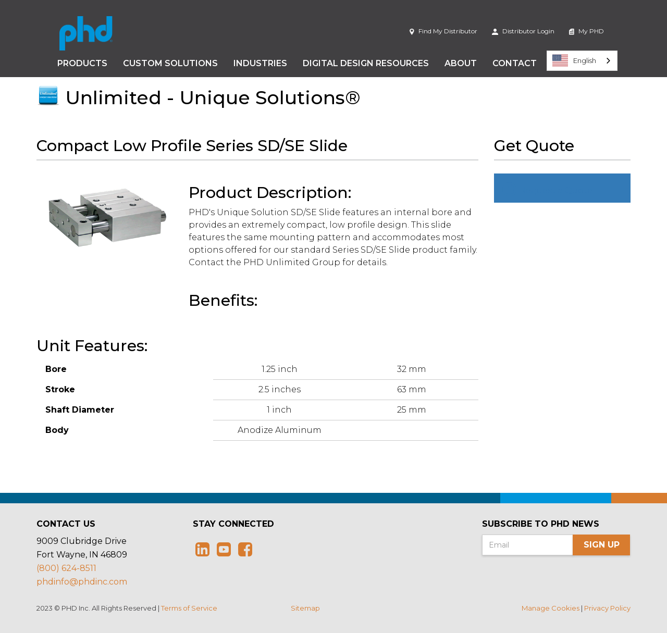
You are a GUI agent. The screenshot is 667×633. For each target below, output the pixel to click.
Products (82, 63)
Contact (514, 63)
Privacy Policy (607, 608)
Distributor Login (523, 31)
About (460, 63)
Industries (260, 63)
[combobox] (582, 61)
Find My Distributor (443, 31)
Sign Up (602, 545)
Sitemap (305, 608)
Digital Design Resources (366, 63)
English (574, 60)
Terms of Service (189, 608)
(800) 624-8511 (66, 568)
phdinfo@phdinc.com (81, 582)
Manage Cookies (550, 608)
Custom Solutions (170, 63)
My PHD (586, 31)
